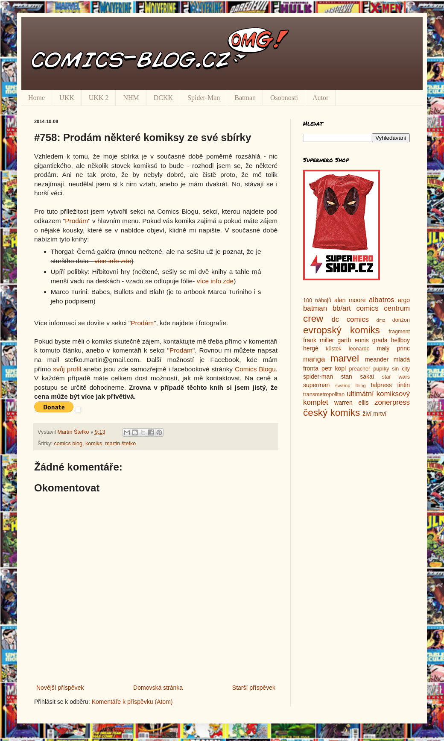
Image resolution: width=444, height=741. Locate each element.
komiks (93, 444)
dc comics (350, 319)
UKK (66, 97)
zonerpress (392, 402)
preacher (360, 369)
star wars (396, 377)
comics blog (68, 444)
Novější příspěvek (60, 687)
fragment (399, 332)
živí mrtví (374, 413)
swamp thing (350, 385)
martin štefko (120, 444)
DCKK (163, 97)
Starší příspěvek (253, 687)
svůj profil (67, 369)
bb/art (342, 308)
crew (313, 318)
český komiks (331, 412)
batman (315, 308)
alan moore (350, 300)
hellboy (400, 340)
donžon (401, 320)
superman (316, 385)
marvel (344, 358)
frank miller (318, 340)
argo (404, 300)
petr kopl (333, 368)
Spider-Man (203, 97)
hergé (310, 348)
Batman (245, 97)
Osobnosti (284, 97)
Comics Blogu (255, 369)
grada (380, 340)
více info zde (112, 261)
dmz (381, 320)
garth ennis (353, 340)
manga (314, 359)
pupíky (381, 369)
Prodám (76, 220)
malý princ (393, 348)
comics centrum (383, 308)
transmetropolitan (324, 394)
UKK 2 (99, 97)
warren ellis (351, 402)
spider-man (318, 376)
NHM (131, 97)
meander (376, 359)
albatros (381, 300)
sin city (401, 369)
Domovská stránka (158, 687)
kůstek (333, 349)
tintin (403, 385)
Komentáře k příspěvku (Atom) (132, 701)
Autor (320, 97)
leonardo (359, 349)
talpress (381, 385)
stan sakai (357, 376)
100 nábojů (317, 300)
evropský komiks (341, 330)
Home (36, 97)
